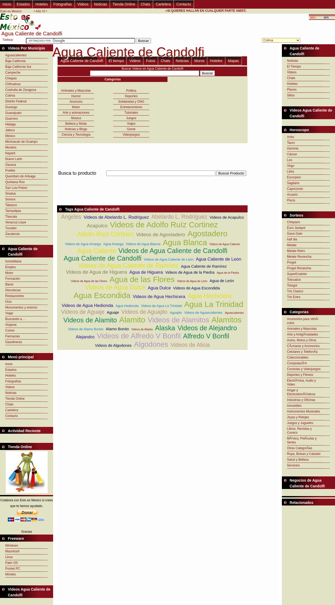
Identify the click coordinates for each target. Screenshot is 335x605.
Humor (76, 96)
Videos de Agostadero (160, 234)
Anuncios (76, 101)
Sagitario (293, 183)
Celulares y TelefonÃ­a (302, 352)
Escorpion (294, 177)
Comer (10, 330)
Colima (10, 95)
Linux (9, 557)
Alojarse (10, 325)
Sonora (10, 199)
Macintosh (12, 551)
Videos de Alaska (142, 329)
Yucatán (10, 228)
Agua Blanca (185, 242)
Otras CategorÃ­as (299, 448)
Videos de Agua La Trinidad (161, 306)
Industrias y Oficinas (301, 400)
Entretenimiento (131, 107)
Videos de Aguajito (144, 312)
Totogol (292, 285)
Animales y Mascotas (76, 90)
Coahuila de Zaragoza (20, 90)
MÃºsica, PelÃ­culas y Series (302, 440)
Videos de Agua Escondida (196, 288)
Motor (9, 273)
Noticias (100, 4)
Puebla (10, 170)
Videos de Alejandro (207, 328)
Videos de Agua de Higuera (96, 272)
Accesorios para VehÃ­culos (303, 321)
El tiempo (116, 61)
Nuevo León (13, 159)
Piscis (291, 200)
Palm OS (11, 563)
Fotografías (62, 4)
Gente (131, 129)
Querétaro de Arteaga (20, 176)
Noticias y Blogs (76, 129)
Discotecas (13, 290)
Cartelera (163, 4)
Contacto (183, 4)
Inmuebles (294, 406)
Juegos (131, 118)
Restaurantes (14, 296)
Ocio (8, 302)
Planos (292, 89)
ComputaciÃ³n (297, 363)
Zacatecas (12, 234)
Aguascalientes (15, 55)
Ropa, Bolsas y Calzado (304, 454)
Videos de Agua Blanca (143, 244)
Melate (292, 245)
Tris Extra (293, 297)
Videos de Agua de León (192, 281)
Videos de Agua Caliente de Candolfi (172, 250)
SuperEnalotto (297, 274)
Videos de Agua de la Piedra (189, 272)
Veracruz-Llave (15, 222)
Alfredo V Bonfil (206, 336)
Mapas (233, 61)
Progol (291, 262)
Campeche (12, 72)
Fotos (150, 61)
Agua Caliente (96, 251)
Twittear (7, 40)
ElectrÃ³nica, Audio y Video (301, 382)
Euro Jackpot (296, 228)
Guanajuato (13, 113)
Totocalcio (294, 280)
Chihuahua (12, 84)
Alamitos (226, 319)
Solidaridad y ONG (131, 101)
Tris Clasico (295, 291)
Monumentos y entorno (21, 307)
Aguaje (113, 312)
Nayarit (10, 153)
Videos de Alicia (190, 345)
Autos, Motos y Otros (301, 340)
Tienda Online (124, 4)
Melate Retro (296, 251)
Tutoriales (131, 112)
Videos (83, 4)
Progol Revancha (299, 268)
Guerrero (11, 118)
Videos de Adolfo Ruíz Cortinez (164, 224)
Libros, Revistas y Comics (299, 430)
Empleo (10, 267)
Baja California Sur (18, 67)
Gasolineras (13, 342)
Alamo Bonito (117, 329)
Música (76, 118)
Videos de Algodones (113, 345)
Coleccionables (297, 357)
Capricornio (295, 189)
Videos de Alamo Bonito (85, 329)
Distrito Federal (15, 101)
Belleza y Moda (76, 123)
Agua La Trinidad (213, 304)
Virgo (290, 166)
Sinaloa (10, 193)
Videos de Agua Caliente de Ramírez (128, 265)
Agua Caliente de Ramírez (204, 266)
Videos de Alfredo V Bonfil (139, 336)
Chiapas (11, 78)
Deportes (131, 96)
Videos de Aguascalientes (203, 313)
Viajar (9, 313)
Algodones (151, 344)
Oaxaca (10, 165)
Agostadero (207, 233)
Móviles (10, 574)
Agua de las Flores (142, 279)
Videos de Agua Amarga (83, 244)
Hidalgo (10, 124)
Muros (199, 61)
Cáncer (292, 154)
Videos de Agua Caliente (224, 244)
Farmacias (12, 336)
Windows (11, 545)
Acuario (292, 194)
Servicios (293, 465)
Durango (11, 107)
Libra (290, 171)
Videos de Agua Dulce (115, 287)
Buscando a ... (15, 319)
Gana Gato (295, 233)
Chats (145, 4)
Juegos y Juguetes (300, 423)
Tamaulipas (13, 211)
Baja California (15, 61)
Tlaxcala (11, 216)
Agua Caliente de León (218, 259)
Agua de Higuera (146, 272)
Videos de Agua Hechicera (159, 296)
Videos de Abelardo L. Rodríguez (116, 217)
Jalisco (10, 130)
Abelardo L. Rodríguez (179, 217)
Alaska (165, 328)
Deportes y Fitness (300, 375)
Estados (23, 4)
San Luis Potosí (16, 188)
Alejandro (85, 336)
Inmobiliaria (13, 261)
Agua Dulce (159, 287)
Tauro (291, 143)
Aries (290, 137)
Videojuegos (131, 134)
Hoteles (41, 4)
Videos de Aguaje (82, 312)
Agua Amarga (113, 244)
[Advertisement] (152, 179)
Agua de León (222, 280)
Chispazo (293, 222)
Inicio (7, 4)
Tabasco (11, 205)
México (10, 136)
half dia (292, 239)
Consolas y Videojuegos (304, 369)
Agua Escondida (102, 295)
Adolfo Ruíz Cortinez (105, 234)
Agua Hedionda (126, 306)
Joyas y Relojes (298, 417)
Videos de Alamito (90, 320)
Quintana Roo (15, 182)
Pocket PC (12, 568)
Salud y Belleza (298, 459)
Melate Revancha (299, 256)
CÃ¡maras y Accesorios (303, 346)
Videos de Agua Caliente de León (169, 259)
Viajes (131, 123)
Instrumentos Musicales (303, 411)
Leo (289, 160)
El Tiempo (294, 66)
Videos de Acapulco (227, 217)
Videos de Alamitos (178, 320)
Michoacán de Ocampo (21, 142)
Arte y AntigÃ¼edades (302, 334)
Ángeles (71, 217)
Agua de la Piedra (228, 272)
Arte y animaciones (76, 112)
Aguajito (176, 313)
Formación (12, 278)
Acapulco (97, 225)
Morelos (10, 147)
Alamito (132, 319)
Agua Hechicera (209, 296)
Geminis (293, 148)
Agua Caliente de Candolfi (81, 61)
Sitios (291, 95)
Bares (9, 284)
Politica (131, 90)
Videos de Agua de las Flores (89, 281)
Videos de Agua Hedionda (87, 305)
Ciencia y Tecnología (76, 134)
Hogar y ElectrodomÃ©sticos (301, 392)
